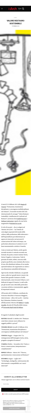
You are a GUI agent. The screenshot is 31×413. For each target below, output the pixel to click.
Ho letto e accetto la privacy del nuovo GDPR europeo (16, 394)
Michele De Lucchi (15, 223)
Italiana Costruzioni (7, 221)
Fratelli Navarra (21, 219)
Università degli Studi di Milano (13, 307)
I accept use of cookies (14, 408)
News (15, 17)
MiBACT (21, 302)
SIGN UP (16, 389)
